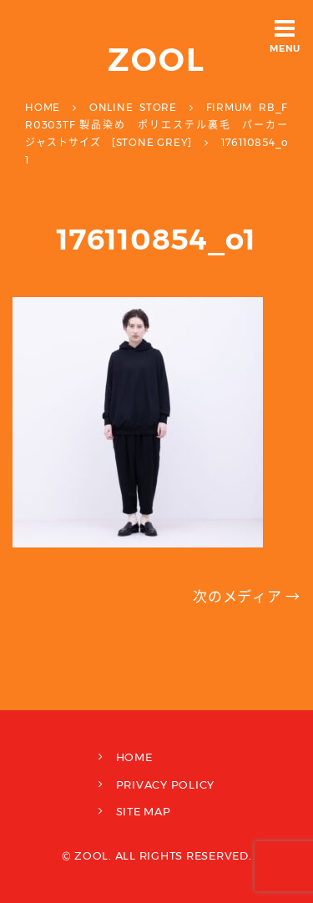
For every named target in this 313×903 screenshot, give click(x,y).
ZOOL (156, 59)
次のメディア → (246, 596)
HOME (134, 757)
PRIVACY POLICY (165, 784)
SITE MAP (143, 811)
